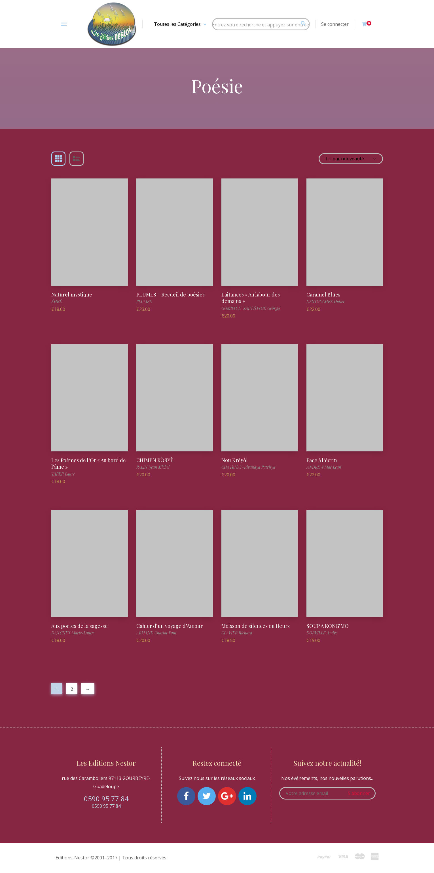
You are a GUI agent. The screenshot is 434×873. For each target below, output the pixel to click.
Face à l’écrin (321, 460)
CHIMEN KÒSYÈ (154, 460)
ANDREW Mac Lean (323, 467)
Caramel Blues (323, 294)
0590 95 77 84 (106, 798)
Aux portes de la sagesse (79, 625)
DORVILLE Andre (321, 633)
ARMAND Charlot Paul (156, 633)
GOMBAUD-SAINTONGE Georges (250, 308)
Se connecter (335, 24)
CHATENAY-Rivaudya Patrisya (248, 467)
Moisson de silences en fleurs (255, 625)
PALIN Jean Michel (153, 467)
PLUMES (144, 301)
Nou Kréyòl (234, 460)
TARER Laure (63, 474)
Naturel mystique (71, 294)
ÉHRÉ (56, 301)
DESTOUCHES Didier (325, 301)
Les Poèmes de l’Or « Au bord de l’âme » (88, 463)
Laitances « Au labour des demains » (250, 297)
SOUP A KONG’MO (327, 625)
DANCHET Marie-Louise (72, 633)
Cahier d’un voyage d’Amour (169, 625)
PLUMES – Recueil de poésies (170, 294)
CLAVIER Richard (236, 633)
